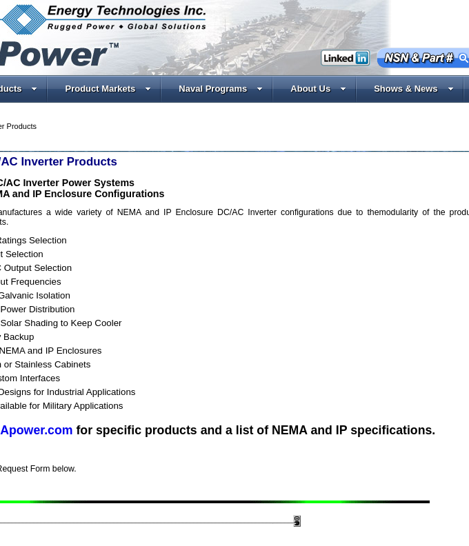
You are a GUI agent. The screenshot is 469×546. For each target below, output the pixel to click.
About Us (318, 88)
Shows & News (413, 88)
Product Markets (108, 88)
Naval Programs (221, 88)
